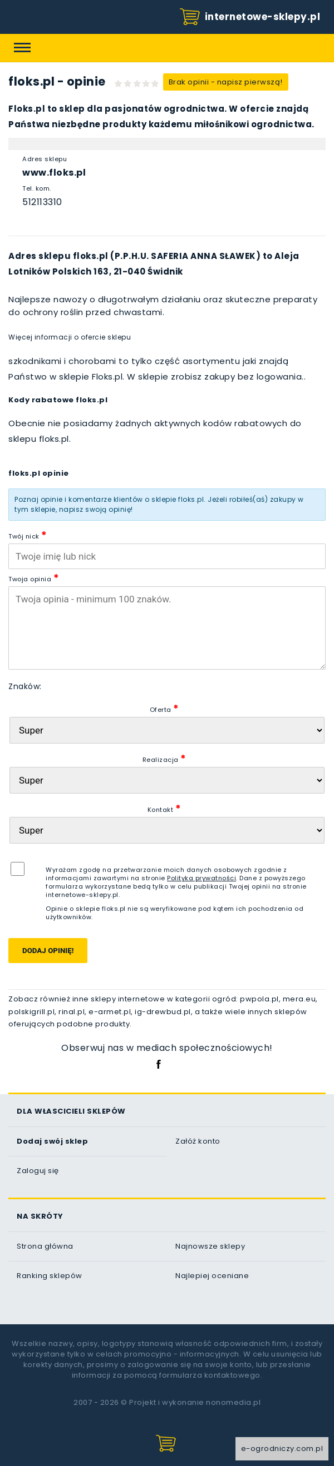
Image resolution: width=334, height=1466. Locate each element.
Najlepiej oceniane (212, 1275)
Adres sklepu (44, 158)
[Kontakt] (167, 830)
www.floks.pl (54, 172)
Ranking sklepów (49, 1275)
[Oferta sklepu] (167, 730)
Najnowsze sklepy (210, 1246)
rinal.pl (71, 1011)
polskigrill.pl (31, 1011)
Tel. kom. (36, 188)
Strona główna (45, 1246)
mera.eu (299, 999)
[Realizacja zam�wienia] (167, 780)
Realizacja (164, 758)
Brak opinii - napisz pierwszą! (226, 82)
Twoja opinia (33, 578)
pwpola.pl (259, 999)
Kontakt (164, 808)
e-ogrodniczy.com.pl (282, 1448)
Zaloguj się (38, 1170)
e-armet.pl (110, 1011)
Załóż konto (197, 1141)
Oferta (164, 708)
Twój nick (27, 535)
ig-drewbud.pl (163, 1011)
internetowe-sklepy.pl (250, 17)
